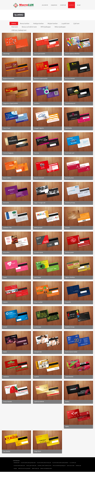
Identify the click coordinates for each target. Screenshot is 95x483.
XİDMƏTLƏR (57, 13)
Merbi (5, 360)
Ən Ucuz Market (70, 87)
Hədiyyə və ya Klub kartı (60, 476)
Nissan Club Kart (39, 186)
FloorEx (67, 236)
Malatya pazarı (69, 261)
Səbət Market (69, 385)
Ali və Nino (6, 261)
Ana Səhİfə (39, 13)
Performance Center (71, 360)
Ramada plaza (69, 186)
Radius (67, 410)
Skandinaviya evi (70, 111)
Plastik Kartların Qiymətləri (34, 471)
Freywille (68, 310)
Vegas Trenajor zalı (39, 211)
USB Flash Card (37, 476)
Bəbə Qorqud (38, 236)
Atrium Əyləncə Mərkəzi (72, 62)
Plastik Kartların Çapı (33, 473)
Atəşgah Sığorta (39, 136)
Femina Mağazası (8, 161)
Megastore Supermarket (10, 111)
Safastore (6, 385)
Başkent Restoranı (8, 87)
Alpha (67, 435)
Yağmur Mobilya (70, 285)
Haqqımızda (48, 13)
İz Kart (5, 335)
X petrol (36, 385)
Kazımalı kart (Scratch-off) (58, 473)
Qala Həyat (37, 285)
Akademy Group (70, 211)
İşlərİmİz (65, 13)
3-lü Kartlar (23, 473)
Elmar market (38, 310)
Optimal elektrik (39, 410)
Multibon (37, 111)
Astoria (5, 310)
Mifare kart (22, 471)
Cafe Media (68, 136)
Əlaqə (72, 13)
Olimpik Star (38, 360)
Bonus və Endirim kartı (25, 479)
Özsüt (5, 285)
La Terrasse (37, 335)
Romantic (6, 211)
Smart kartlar (71, 476)
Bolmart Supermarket (40, 87)
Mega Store (37, 459)
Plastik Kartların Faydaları (50, 471)
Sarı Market (6, 459)
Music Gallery (7, 186)
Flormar (36, 161)
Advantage (6, 62)
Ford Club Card (69, 161)
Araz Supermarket (39, 62)
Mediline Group (69, 335)
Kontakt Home (38, 261)
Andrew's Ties (7, 236)
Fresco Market (7, 410)
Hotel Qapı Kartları (45, 473)
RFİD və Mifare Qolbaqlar (26, 476)
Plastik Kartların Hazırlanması (66, 471)
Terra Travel (6, 136)
